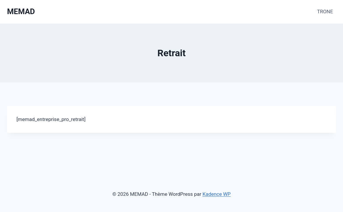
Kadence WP (217, 194)
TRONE (325, 11)
